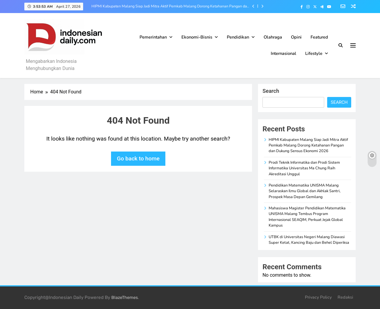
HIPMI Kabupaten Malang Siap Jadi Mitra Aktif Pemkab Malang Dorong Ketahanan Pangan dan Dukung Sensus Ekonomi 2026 (170, 6)
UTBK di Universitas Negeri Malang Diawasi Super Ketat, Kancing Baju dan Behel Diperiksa (309, 239)
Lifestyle (313, 53)
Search (270, 91)
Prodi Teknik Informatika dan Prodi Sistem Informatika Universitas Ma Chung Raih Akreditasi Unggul (304, 168)
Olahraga (273, 37)
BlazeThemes (124, 297)
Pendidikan (238, 37)
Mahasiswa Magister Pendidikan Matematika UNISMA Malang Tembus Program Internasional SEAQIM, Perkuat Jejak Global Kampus (307, 217)
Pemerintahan (153, 37)
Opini (296, 37)
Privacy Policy (318, 297)
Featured (319, 37)
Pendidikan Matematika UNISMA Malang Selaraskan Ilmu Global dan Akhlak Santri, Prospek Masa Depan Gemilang (305, 191)
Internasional (283, 53)
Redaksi (345, 297)
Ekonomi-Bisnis (196, 37)
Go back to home (138, 158)
